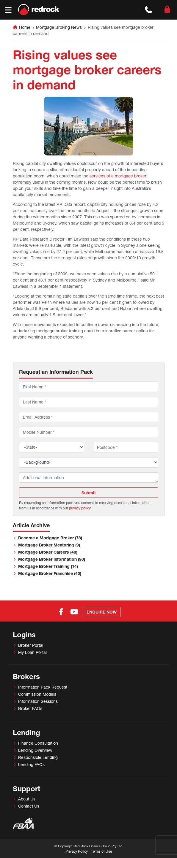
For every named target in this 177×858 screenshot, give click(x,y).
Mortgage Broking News (59, 27)
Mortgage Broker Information (51, 559)
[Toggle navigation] (8, 10)
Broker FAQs (30, 708)
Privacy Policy (76, 851)
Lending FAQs (31, 764)
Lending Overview (35, 750)
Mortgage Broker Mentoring (49, 544)
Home (24, 27)
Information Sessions (38, 701)
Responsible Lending (38, 757)
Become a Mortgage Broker (50, 537)
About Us (26, 798)
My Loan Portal (32, 652)
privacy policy (79, 508)
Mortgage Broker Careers (47, 551)
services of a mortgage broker (118, 175)
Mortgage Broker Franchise (49, 573)
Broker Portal (30, 645)
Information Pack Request (42, 686)
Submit (89, 492)
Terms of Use (101, 851)
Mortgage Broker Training (48, 566)
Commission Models (37, 694)
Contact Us (28, 805)
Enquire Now (102, 611)
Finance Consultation (38, 743)
